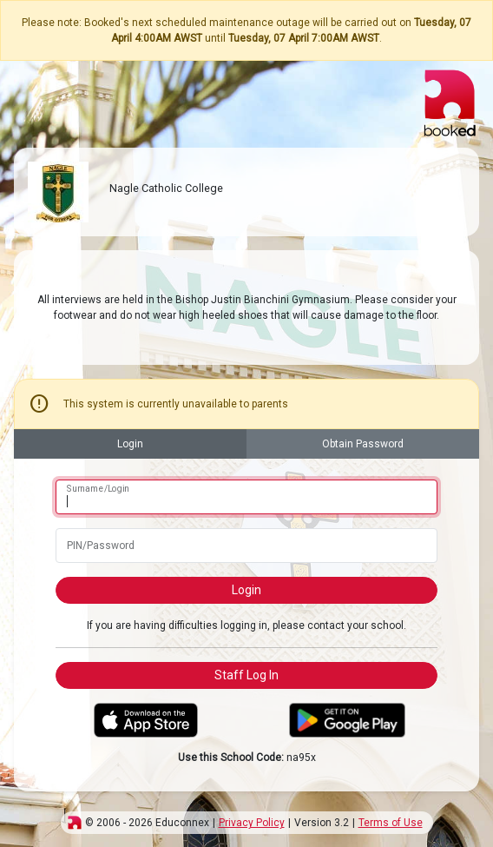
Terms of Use (390, 823)
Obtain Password (363, 444)
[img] (75, 823)
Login (130, 444)
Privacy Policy (252, 823)
